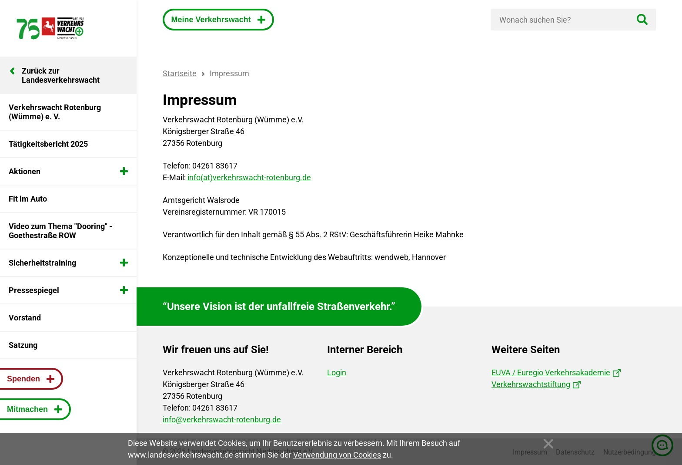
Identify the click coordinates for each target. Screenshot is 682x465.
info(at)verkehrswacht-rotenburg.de (249, 177)
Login (336, 372)
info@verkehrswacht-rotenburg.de (222, 419)
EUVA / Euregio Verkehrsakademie (550, 372)
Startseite (180, 73)
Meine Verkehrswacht (212, 19)
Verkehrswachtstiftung (530, 384)
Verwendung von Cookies (337, 454)
